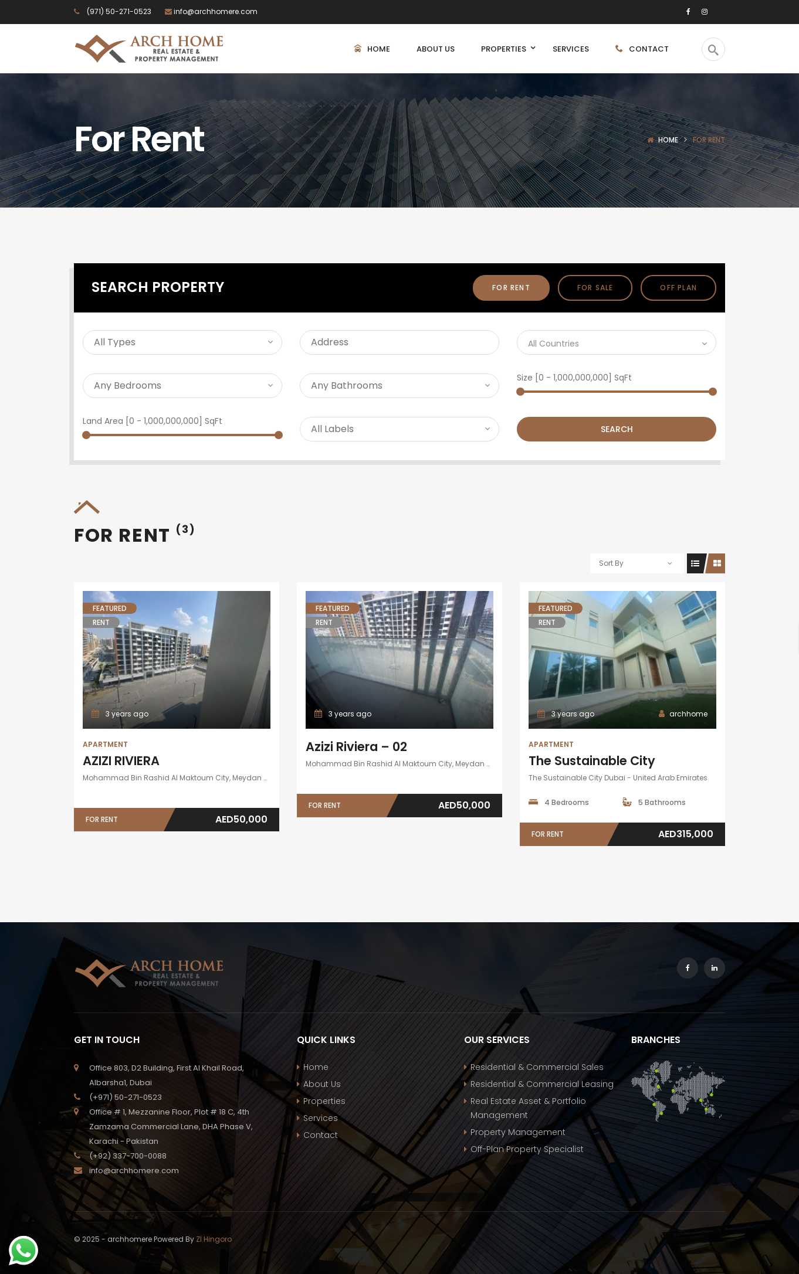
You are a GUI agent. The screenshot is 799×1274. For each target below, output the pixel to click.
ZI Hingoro (214, 1239)
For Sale (595, 288)
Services (320, 1118)
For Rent (511, 288)
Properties (324, 1101)
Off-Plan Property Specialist (527, 1149)
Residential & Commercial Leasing (542, 1084)
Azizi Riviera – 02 (356, 746)
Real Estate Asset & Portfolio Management (528, 1108)
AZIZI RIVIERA (121, 760)
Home (668, 140)
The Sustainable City (592, 760)
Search (617, 429)
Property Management (518, 1132)
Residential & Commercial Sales (537, 1067)
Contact (320, 1135)
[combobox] (616, 342)
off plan (678, 288)
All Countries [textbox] (553, 343)
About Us (322, 1084)
